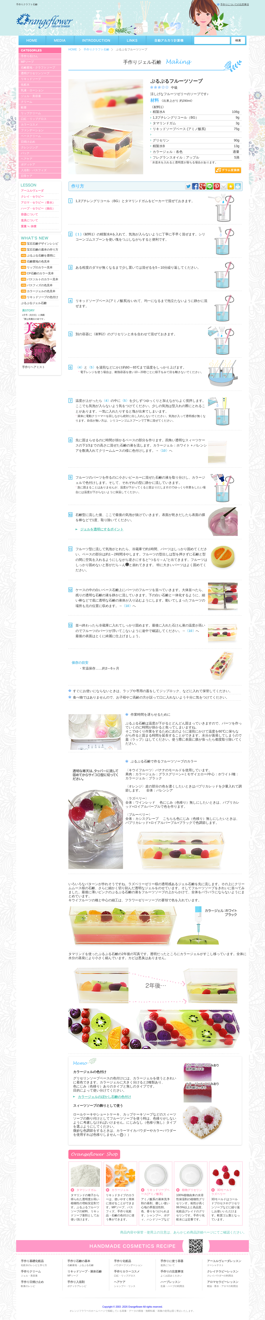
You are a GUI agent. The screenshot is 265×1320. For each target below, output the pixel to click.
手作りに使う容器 (172, 1261)
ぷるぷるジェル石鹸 (34, 303)
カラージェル (120, 1190)
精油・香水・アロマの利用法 (222, 1286)
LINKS (132, 40)
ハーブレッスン (170, 1282)
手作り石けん (29, 56)
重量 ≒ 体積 (28, 226)
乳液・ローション (32, 90)
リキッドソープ (31, 79)
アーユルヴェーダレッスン (224, 1261)
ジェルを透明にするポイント (101, 529)
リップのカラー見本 (39, 267)
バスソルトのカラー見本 (42, 279)
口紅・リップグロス (34, 119)
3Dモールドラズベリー (221, 1192)
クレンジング (29, 147)
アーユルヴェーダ (32, 190)
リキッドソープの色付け (42, 297)
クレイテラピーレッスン (222, 1271)
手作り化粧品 (122, 1261)
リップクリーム (31, 113)
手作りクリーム (31, 1271)
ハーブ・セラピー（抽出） (38, 208)
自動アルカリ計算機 (169, 40)
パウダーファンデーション (128, 1265)
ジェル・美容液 (31, 96)
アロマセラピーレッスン (222, 1282)
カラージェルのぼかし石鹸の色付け (104, 1097)
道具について (29, 220)
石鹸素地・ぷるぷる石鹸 (80, 1265)
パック (25, 153)
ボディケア (28, 164)
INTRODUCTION (96, 40)
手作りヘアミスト (33, 367)
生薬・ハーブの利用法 (172, 1286)
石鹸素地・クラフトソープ (38, 67)
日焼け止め (28, 141)
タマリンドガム (86, 1190)
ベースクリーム (31, 136)
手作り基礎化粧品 (32, 1261)
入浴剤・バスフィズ (34, 170)
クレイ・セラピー (32, 196)
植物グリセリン (192, 1190)
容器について (29, 214)
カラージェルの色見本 (41, 291)
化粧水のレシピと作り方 (34, 1265)
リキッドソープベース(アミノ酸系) (155, 1192)
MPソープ (27, 61)
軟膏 (24, 107)
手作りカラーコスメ (127, 1271)
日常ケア (26, 176)
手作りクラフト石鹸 (96, 49)
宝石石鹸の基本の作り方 (42, 249)
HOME (32, 40)
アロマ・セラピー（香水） (38, 202)
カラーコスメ (29, 124)
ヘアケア (26, 158)
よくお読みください (171, 1275)
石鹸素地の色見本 (38, 261)
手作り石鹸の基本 (78, 1261)
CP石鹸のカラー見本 (40, 273)
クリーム (26, 101)
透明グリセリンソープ (35, 73)
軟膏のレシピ (28, 1286)
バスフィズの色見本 (39, 285)
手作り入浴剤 (76, 1282)
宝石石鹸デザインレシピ (42, 243)
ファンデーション (32, 130)
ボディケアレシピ (76, 1286)
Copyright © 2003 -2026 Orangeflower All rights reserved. (132, 1306)
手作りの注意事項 (172, 1271)
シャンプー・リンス (124, 1286)
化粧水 (25, 84)
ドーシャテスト (215, 1265)
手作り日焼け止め (32, 1282)
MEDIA (60, 40)
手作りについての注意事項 (234, 4)
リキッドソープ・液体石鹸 (84, 1271)
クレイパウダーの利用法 (220, 1275)
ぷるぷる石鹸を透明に (41, 255)
